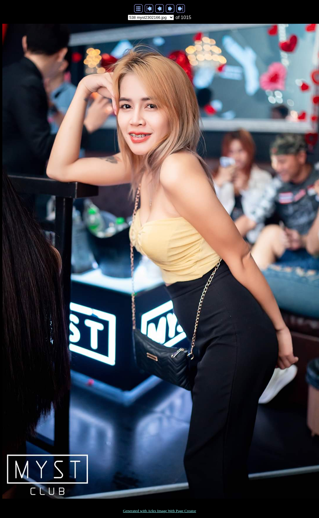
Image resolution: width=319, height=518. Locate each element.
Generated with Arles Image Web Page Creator (159, 511)
